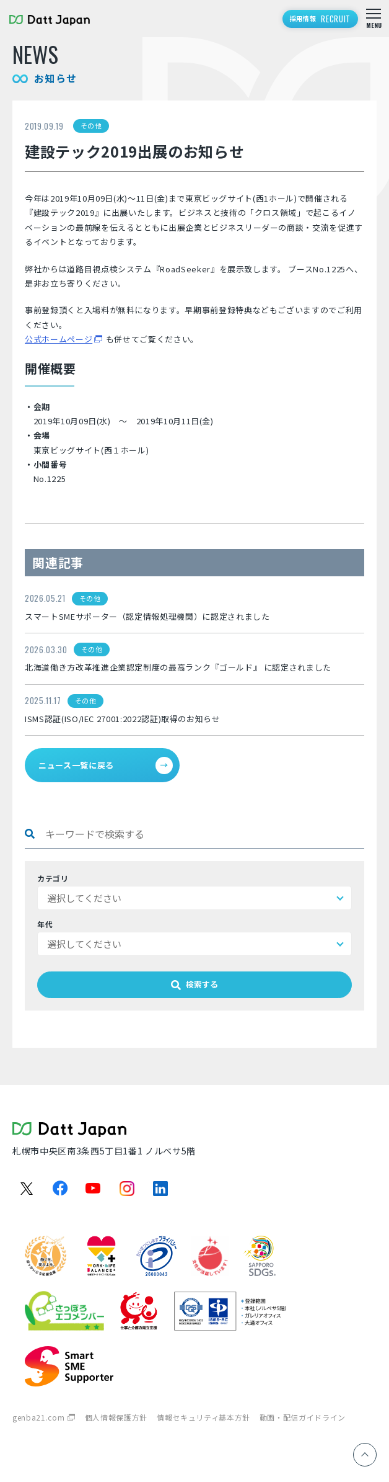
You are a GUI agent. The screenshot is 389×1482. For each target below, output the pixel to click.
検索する (194, 984)
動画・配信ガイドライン (303, 1417)
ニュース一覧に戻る (105, 765)
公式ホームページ (58, 339)
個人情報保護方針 (116, 1417)
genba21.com (38, 1417)
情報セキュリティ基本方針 (203, 1417)
